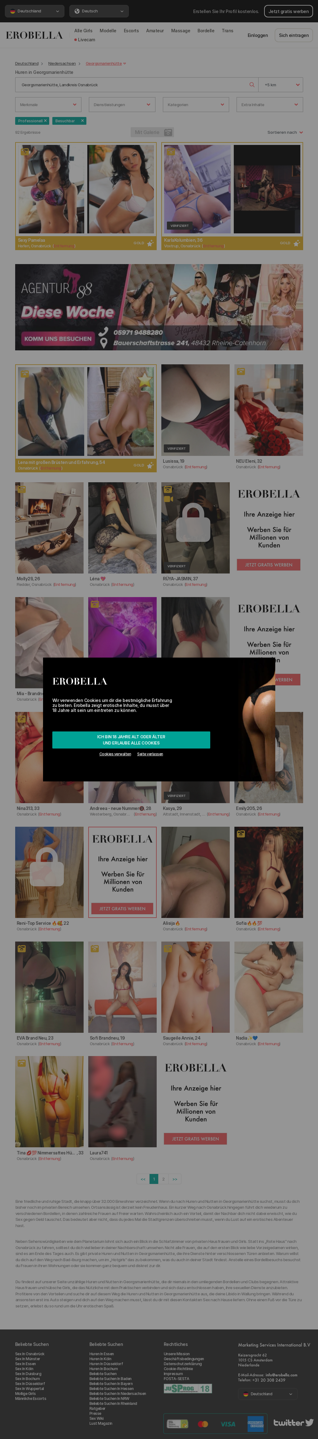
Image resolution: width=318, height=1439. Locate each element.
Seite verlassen (150, 754)
